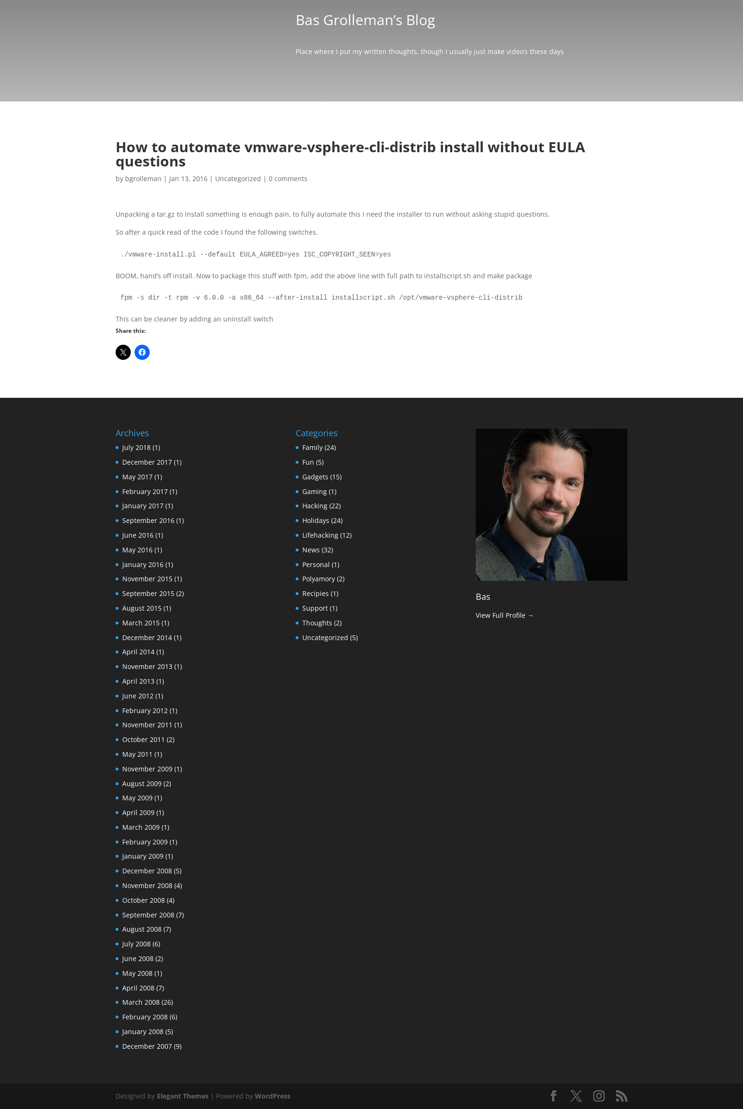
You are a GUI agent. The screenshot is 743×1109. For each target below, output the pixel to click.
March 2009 (141, 827)
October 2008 (143, 900)
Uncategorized (238, 178)
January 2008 (142, 1031)
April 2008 (138, 987)
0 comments (288, 178)
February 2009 (145, 841)
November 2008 (147, 885)
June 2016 (138, 535)
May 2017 (137, 476)
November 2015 (147, 578)
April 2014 (138, 651)
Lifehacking (320, 535)
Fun (308, 462)
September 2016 (148, 520)
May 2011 (137, 754)
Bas (483, 596)
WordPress (272, 1095)
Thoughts (317, 622)
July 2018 (136, 447)
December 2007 (147, 1046)
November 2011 (147, 724)
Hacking (314, 505)
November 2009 (147, 768)
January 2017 (142, 505)
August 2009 (142, 783)
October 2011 (143, 739)
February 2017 (145, 491)
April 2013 (138, 681)
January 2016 (142, 564)
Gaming (314, 491)
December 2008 (147, 870)
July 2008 (136, 943)
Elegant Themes (182, 1095)
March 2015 (141, 622)
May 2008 (137, 973)
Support (315, 608)
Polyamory (318, 578)
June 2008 (138, 958)
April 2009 (138, 812)
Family (312, 447)
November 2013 (147, 666)
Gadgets (315, 476)
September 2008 (148, 914)
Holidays (315, 520)
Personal (316, 564)
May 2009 (137, 797)
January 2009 (142, 856)
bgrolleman (143, 178)
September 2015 (148, 593)
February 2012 (145, 710)
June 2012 (138, 695)
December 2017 (147, 462)
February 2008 (145, 1016)
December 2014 (147, 637)
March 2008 (141, 1002)
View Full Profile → (505, 615)
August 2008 (142, 929)
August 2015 (142, 608)
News (311, 549)
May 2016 (137, 549)
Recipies (315, 593)
